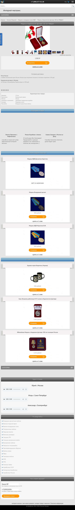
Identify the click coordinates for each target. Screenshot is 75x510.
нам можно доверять (28, 503)
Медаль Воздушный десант (37, 192)
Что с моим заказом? (37, 479)
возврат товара (39, 503)
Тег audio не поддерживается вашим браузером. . (15, 389)
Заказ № (10, 484)
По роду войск (37, 417)
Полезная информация (57, 503)
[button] (73, 6)
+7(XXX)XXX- (10, 489)
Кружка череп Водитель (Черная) (37, 265)
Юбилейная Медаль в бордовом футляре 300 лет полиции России (37, 332)
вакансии (47, 503)
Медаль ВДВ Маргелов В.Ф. (37, 226)
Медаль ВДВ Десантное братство (37, 159)
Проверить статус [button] (9, 496)
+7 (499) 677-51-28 (37, 2)
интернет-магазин (17, 503)
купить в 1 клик (37, 67)
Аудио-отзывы (37, 379)
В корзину (34, 216)
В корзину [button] (31, 63)
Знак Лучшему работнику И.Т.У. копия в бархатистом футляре (37, 299)
